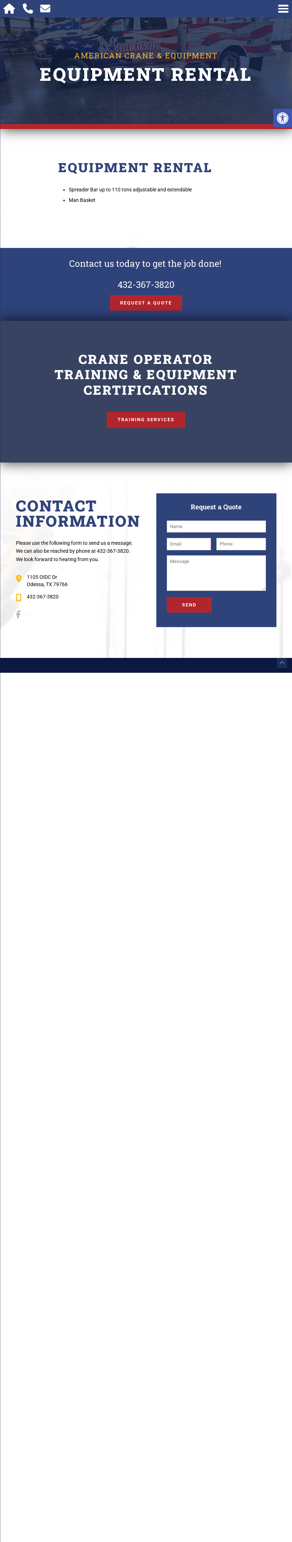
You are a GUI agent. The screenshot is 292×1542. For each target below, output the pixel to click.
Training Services (146, 419)
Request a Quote (146, 303)
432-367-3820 (146, 284)
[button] (282, 118)
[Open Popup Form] (46, 9)
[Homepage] (9, 9)
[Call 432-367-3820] (28, 9)
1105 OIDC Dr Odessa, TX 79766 (47, 580)
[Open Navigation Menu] (283, 9)
